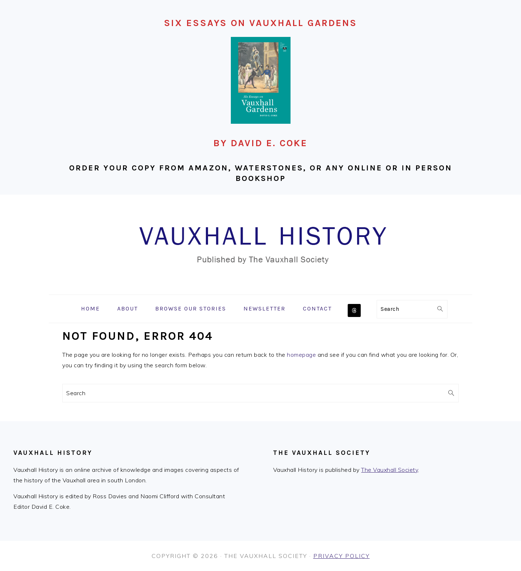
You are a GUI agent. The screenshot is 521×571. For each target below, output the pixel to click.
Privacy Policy (341, 555)
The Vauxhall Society (389, 469)
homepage (301, 354)
